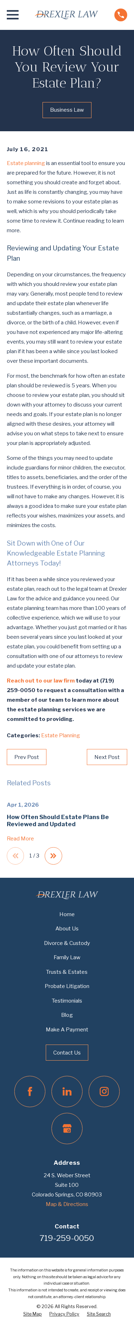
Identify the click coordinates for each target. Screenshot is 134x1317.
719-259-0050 (67, 1238)
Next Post (107, 757)
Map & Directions (67, 1204)
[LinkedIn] (67, 1091)
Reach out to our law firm (41, 681)
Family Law (67, 957)
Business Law (67, 110)
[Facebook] (30, 1091)
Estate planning (26, 163)
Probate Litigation (67, 986)
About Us (67, 928)
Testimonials (67, 1001)
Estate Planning (60, 735)
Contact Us (67, 1053)
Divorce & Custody (67, 943)
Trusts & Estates (67, 972)
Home (67, 914)
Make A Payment (67, 1029)
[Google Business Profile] (67, 1128)
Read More (20, 839)
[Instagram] (104, 1091)
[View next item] (53, 856)
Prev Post (26, 757)
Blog (67, 1015)
